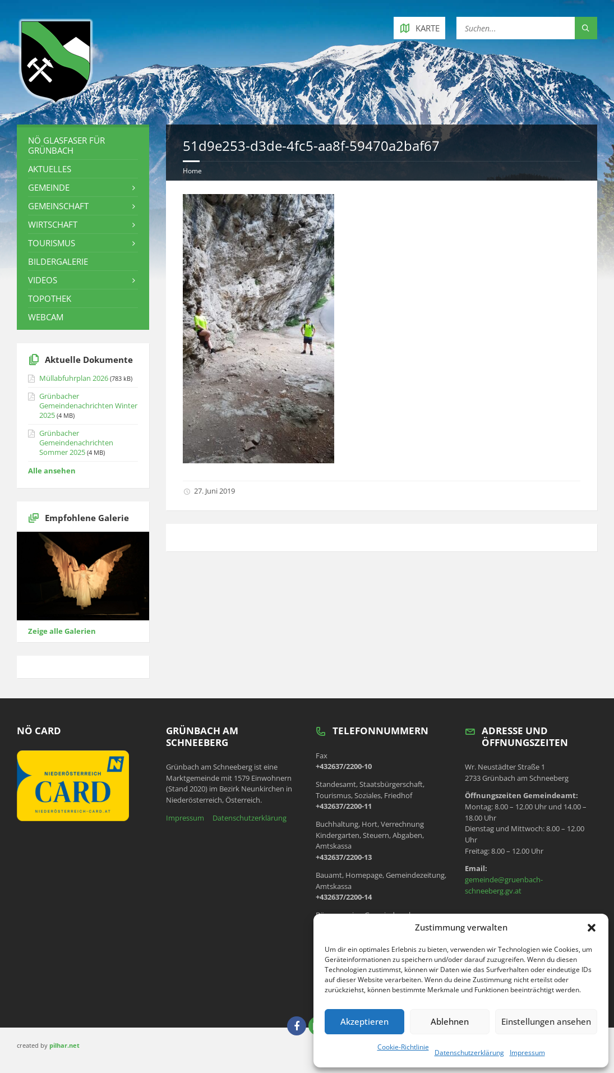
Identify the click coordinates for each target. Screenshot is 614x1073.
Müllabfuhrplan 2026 (73, 378)
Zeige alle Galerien (62, 631)
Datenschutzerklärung (469, 1052)
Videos (42, 279)
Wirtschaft (52, 224)
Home (192, 171)
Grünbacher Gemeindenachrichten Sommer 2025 (76, 442)
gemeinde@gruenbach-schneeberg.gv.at (504, 885)
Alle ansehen (52, 471)
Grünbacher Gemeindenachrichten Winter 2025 (88, 405)
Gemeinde (49, 187)
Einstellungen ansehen (546, 1021)
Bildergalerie (58, 261)
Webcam (45, 317)
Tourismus (51, 242)
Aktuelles (49, 168)
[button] (591, 927)
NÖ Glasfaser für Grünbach (66, 145)
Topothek (49, 298)
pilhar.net (64, 1045)
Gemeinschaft (58, 205)
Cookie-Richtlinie (403, 1047)
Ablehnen (450, 1021)
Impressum (527, 1052)
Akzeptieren (364, 1021)
